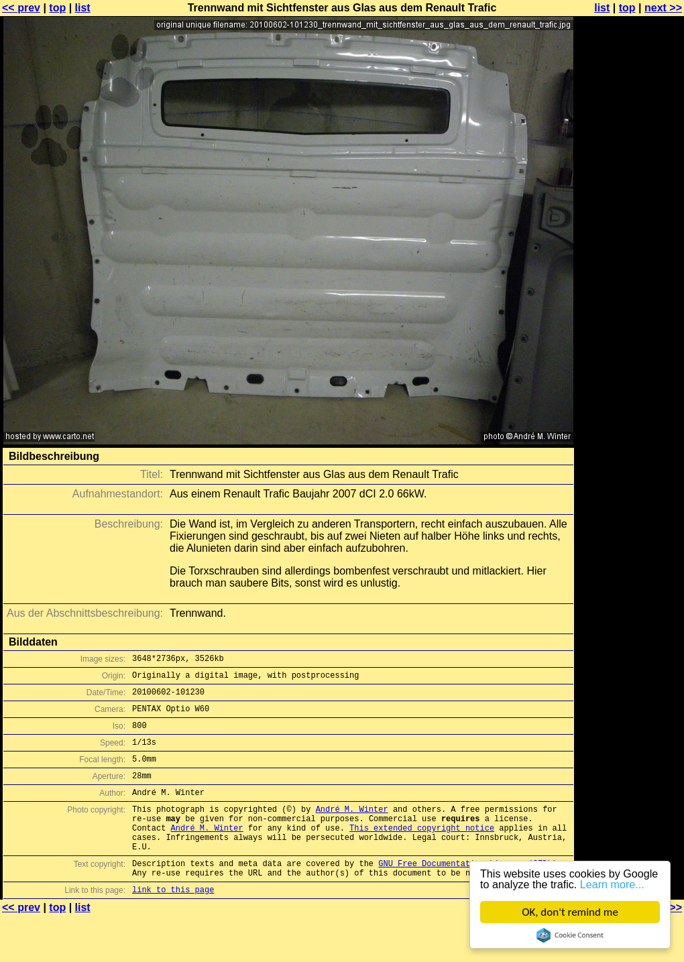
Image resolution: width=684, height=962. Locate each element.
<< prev (21, 7)
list (83, 7)
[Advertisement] (629, 332)
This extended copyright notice (421, 851)
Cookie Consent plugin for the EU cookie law (570, 935)
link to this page (173, 923)
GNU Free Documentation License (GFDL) (467, 893)
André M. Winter (352, 829)
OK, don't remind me (570, 912)
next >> (663, 7)
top (57, 7)
